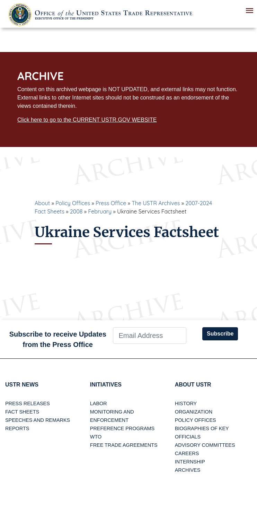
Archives (188, 470)
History (186, 403)
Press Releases (27, 403)
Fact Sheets (22, 412)
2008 (76, 211)
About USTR (193, 385)
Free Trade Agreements (124, 445)
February (100, 211)
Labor (98, 403)
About (42, 203)
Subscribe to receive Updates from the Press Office (57, 339)
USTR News (21, 385)
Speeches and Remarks (37, 420)
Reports (17, 428)
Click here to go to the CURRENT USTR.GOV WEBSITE (87, 120)
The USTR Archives (156, 203)
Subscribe (220, 334)
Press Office (111, 203)
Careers (187, 453)
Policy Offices (72, 203)
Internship (190, 461)
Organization (193, 412)
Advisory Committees (205, 445)
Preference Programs (122, 428)
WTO (95, 437)
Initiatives (106, 385)
